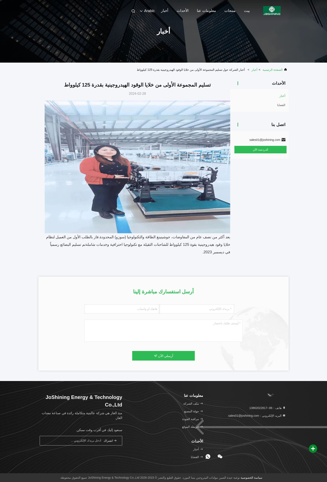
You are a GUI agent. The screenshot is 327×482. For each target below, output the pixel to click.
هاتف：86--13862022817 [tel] (267, 408)
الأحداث (183, 11)
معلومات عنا (206, 11)
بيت (247, 11)
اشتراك (110, 440)
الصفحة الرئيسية (273, 69)
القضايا (281, 105)
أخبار (164, 11)
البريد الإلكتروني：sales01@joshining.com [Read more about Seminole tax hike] (257, 415)
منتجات (230, 11)
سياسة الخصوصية (251, 477)
